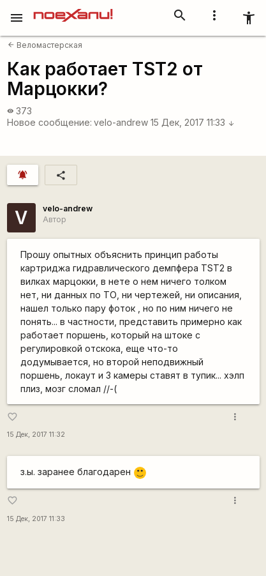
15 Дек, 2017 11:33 (193, 122)
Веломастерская (45, 45)
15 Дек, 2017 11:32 (36, 434)
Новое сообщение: (49, 122)
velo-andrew (121, 122)
